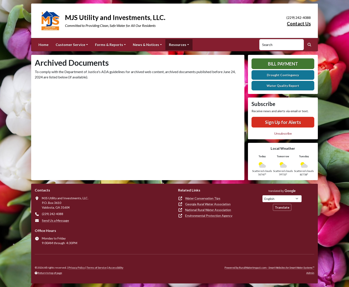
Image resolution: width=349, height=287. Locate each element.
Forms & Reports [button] (109, 44)
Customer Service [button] (70, 44)
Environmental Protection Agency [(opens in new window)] (208, 215)
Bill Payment (283, 63)
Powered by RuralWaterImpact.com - (269, 267)
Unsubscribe (283, 133)
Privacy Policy (77, 267)
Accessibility (115, 267)
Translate (282, 207)
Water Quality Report (283, 86)
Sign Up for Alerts (283, 122)
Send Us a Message (55, 220)
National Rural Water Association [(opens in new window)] (208, 210)
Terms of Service (97, 267)
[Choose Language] (282, 198)
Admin (310, 273)
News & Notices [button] (146, 44)
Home (44, 44)
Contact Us (299, 23)
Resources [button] (177, 44)
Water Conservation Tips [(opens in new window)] (202, 198)
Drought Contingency (283, 75)
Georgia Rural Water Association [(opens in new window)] (208, 204)
